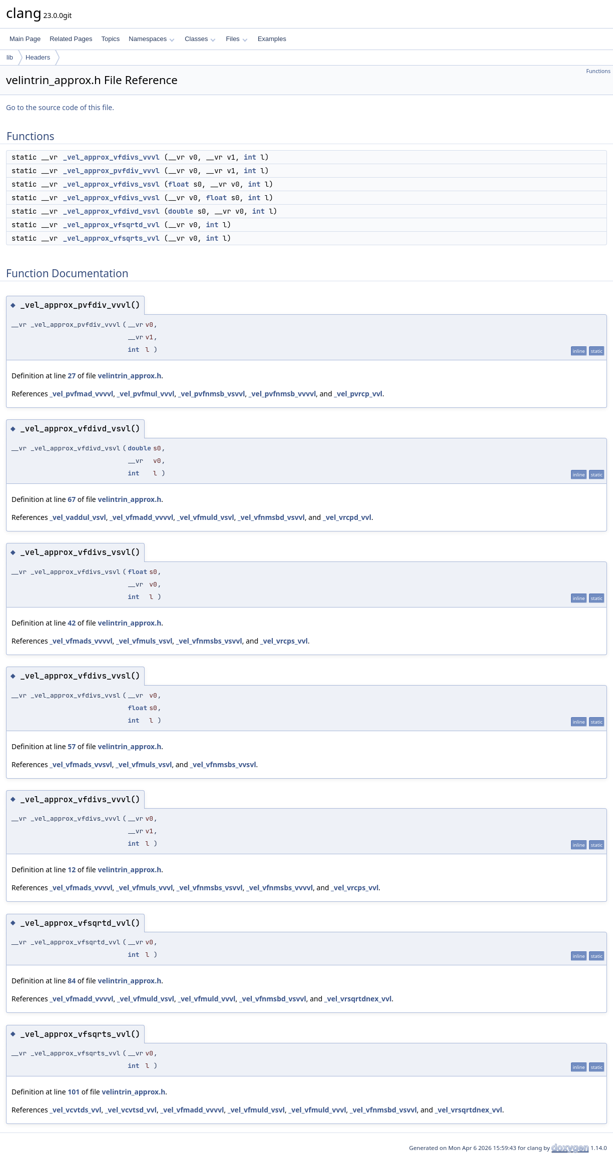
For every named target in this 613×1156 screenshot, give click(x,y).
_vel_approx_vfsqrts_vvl (111, 238)
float (178, 184)
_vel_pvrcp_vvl (358, 393)
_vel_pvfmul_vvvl (146, 393)
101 (74, 1091)
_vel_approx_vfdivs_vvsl (111, 197)
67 (72, 499)
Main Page (25, 39)
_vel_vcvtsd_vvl (131, 1109)
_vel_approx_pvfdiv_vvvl (111, 170)
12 (72, 869)
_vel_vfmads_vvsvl (81, 764)
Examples (272, 39)
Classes (200, 39)
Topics (110, 39)
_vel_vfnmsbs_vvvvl (279, 887)
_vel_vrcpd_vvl (347, 517)
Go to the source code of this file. (60, 107)
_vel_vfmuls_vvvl (144, 887)
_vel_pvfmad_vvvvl (81, 393)
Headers (38, 57)
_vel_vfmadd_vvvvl (141, 517)
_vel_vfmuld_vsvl (205, 517)
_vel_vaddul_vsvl (78, 517)
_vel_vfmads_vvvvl (81, 641)
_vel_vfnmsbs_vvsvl (223, 764)
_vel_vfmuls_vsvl (144, 641)
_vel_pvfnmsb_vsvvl (211, 393)
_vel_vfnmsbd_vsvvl (271, 517)
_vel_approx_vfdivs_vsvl (111, 184)
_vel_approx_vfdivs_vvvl (111, 157)
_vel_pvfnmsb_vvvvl (282, 393)
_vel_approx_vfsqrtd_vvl (111, 224)
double (180, 211)
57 (72, 746)
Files (236, 39)
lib (10, 57)
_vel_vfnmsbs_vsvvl (209, 641)
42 (72, 623)
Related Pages (71, 39)
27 (72, 375)
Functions (598, 71)
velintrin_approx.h (129, 375)
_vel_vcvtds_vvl (75, 1109)
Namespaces (151, 39)
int (250, 157)
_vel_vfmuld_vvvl (206, 998)
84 (72, 980)
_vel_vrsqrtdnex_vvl (358, 998)
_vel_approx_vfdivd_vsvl (111, 211)
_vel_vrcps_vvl (284, 641)
